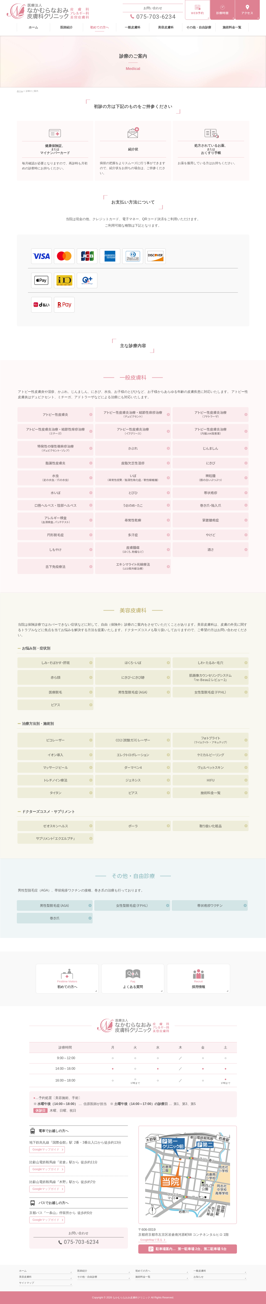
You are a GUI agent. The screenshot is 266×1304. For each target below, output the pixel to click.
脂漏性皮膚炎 (55, 462)
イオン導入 (55, 754)
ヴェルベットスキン (210, 767)
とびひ (132, 492)
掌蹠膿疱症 (210, 520)
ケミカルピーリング (210, 754)
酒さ (210, 549)
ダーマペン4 (133, 767)
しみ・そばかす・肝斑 (55, 662)
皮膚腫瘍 (133, 549)
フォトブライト (210, 740)
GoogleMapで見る (151, 1239)
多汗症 (133, 534)
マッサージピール (55, 767)
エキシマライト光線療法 (133, 566)
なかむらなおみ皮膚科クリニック (131, 1297)
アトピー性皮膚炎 (55, 414)
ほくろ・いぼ (133, 662)
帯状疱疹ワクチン (209, 905)
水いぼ (55, 492)
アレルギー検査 (55, 519)
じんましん (210, 448)
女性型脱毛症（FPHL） (210, 692)
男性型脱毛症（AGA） (133, 692)
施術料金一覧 (211, 792)
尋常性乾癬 (133, 520)
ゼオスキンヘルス (55, 825)
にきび (210, 462)
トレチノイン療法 (55, 780)
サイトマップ (26, 1282)
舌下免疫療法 (55, 566)
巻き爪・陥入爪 (210, 505)
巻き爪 (54, 918)
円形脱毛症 (55, 534)
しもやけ (55, 549)
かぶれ (133, 448)
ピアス (55, 704)
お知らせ (198, 1276)
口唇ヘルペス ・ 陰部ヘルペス (55, 505)
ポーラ (133, 825)
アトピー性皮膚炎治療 (210, 414)
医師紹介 (82, 1270)
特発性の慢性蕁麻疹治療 (55, 448)
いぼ (133, 477)
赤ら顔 (55, 677)
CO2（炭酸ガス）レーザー (133, 739)
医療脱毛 (55, 692)
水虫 (55, 477)
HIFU (211, 780)
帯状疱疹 (210, 492)
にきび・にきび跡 (133, 677)
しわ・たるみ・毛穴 (210, 662)
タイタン (55, 792)
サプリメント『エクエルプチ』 (55, 838)
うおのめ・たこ (133, 505)
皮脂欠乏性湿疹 (133, 462)
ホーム (23, 1270)
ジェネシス (133, 780)
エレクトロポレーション (133, 754)
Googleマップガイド (46, 1149)
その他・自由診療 (87, 1276)
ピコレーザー (55, 739)
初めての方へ (142, 1270)
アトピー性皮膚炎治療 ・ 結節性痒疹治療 (133, 414)
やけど (210, 534)
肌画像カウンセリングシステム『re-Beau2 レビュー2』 (210, 677)
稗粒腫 (210, 477)
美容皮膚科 (25, 1276)
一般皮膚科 (200, 1270)
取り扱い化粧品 (210, 825)
